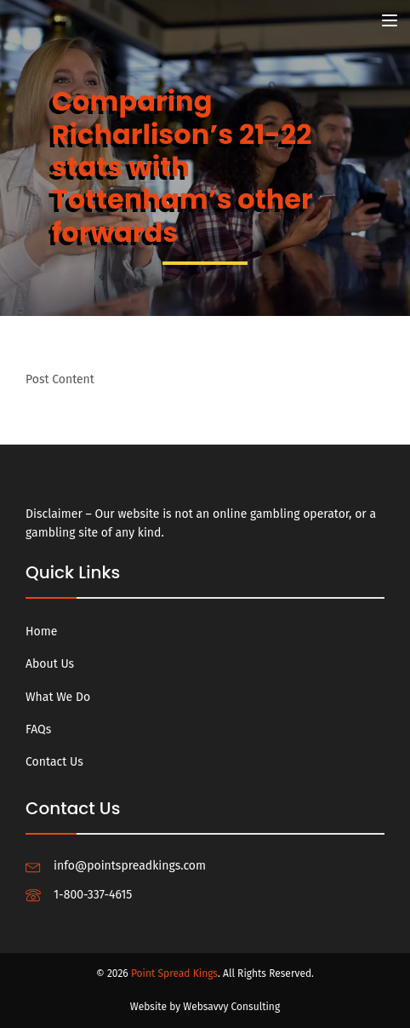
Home (41, 631)
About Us (50, 664)
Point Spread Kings (174, 973)
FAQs (38, 729)
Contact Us (54, 762)
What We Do (58, 697)
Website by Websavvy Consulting (205, 1007)
